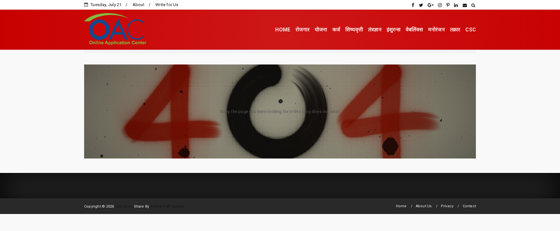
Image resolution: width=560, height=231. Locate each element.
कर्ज (336, 30)
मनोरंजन (436, 30)
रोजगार (302, 30)
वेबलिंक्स (414, 30)
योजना (321, 30)
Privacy (447, 206)
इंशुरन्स (393, 30)
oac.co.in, (124, 206)
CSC (470, 30)
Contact (469, 206)
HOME (282, 30)
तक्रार (455, 30)
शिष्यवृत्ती (354, 30)
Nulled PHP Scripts (167, 206)
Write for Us (166, 4)
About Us (424, 206)
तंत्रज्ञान (374, 30)
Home (401, 206)
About (138, 4)
